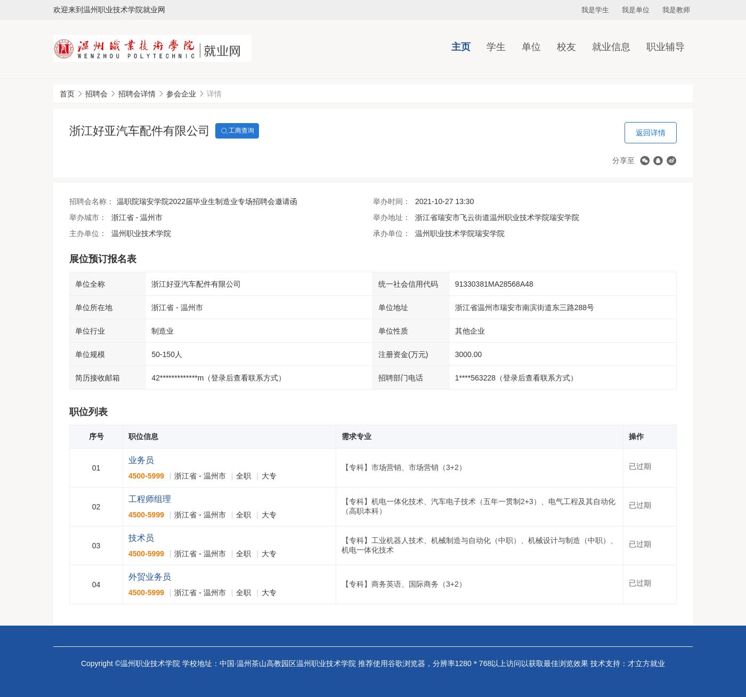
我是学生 (595, 10)
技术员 (141, 537)
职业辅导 (665, 47)
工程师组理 (149, 499)
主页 (461, 47)
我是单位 (636, 10)
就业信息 (611, 47)
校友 (566, 47)
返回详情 (651, 132)
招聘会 (96, 94)
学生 (496, 47)
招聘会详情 (137, 94)
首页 (67, 94)
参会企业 (181, 94)
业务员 (141, 460)
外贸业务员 (149, 576)
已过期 (640, 466)
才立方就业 (646, 663)
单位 (531, 47)
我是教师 (676, 10)
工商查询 (237, 131)
